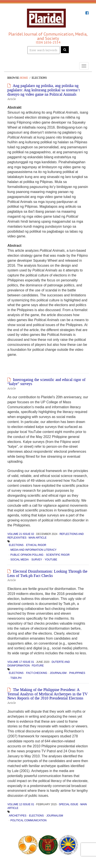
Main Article (38, 537)
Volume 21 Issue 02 (20, 534)
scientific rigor (57, 554)
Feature (38, 665)
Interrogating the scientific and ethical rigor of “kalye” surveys (46, 382)
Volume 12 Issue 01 (20, 804)
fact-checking (36, 672)
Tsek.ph (15, 677)
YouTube (51, 559)
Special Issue (68, 804)
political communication (28, 820)
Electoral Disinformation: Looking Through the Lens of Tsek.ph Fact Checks (47, 573)
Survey (36, 559)
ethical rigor (36, 545)
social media (19, 559)
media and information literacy (33, 549)
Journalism (58, 672)
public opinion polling (26, 554)
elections (16, 545)
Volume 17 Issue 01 (20, 661)
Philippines (77, 672)
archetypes (17, 815)
